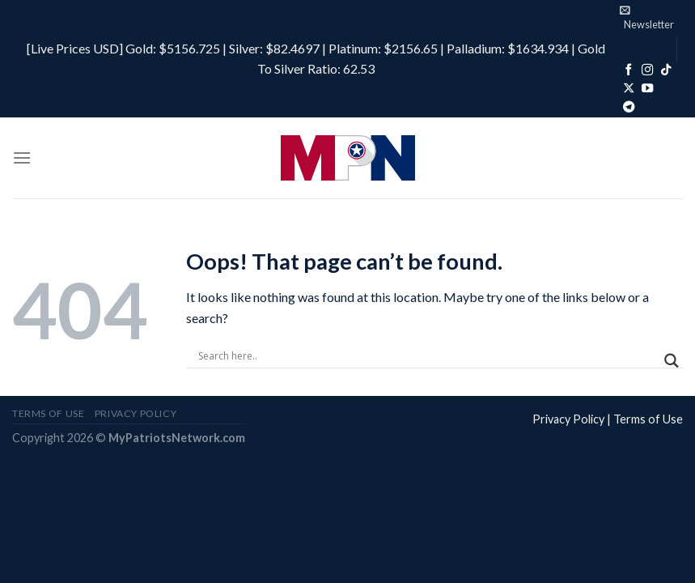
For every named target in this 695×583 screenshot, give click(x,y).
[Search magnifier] (671, 361)
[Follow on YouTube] (647, 89)
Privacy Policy (568, 419)
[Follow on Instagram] (647, 70)
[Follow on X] (628, 89)
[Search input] (427, 356)
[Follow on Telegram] (628, 107)
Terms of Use (648, 419)
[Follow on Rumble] (667, 89)
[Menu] (22, 157)
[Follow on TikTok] (666, 70)
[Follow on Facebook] (628, 70)
